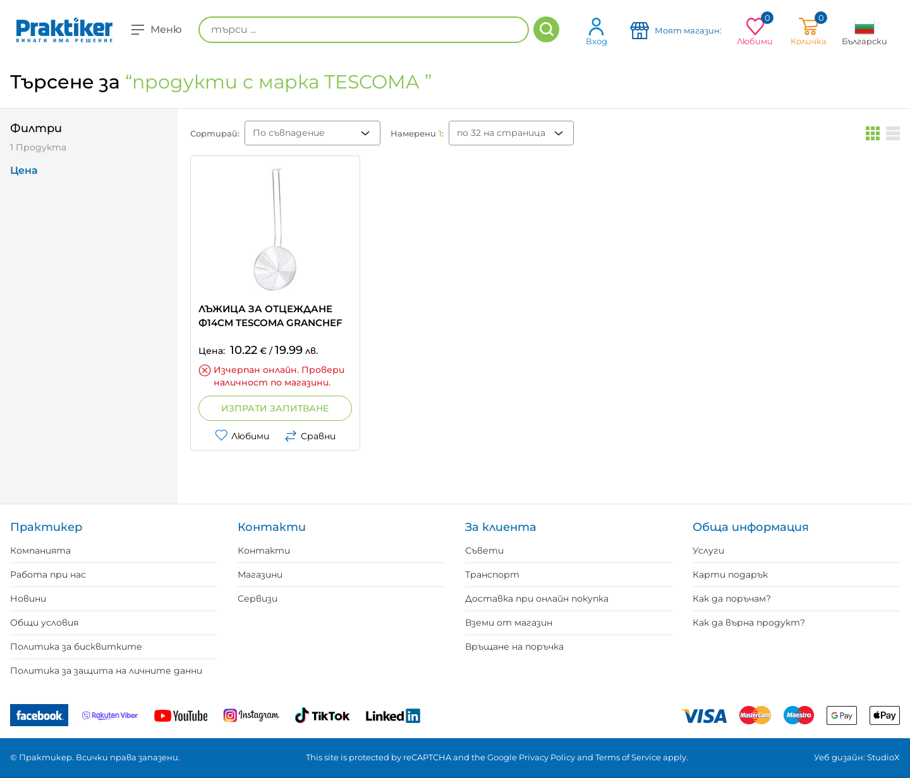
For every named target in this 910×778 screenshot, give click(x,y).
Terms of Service (628, 757)
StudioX (883, 757)
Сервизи (257, 598)
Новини (28, 598)
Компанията (40, 550)
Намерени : (417, 133)
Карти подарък (730, 574)
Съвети (484, 550)
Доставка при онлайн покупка (537, 598)
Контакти (264, 550)
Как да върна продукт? (749, 622)
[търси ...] (363, 29)
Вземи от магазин (508, 622)
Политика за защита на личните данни (106, 670)
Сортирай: (215, 133)
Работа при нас (48, 574)
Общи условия (44, 622)
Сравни (310, 436)
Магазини (260, 574)
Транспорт (492, 574)
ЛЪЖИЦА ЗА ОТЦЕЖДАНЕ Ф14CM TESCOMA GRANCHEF (270, 316)
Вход (596, 31)
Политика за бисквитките (76, 646)
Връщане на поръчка (514, 646)
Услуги (708, 550)
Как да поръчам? (732, 598)
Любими (242, 436)
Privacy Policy (547, 757)
